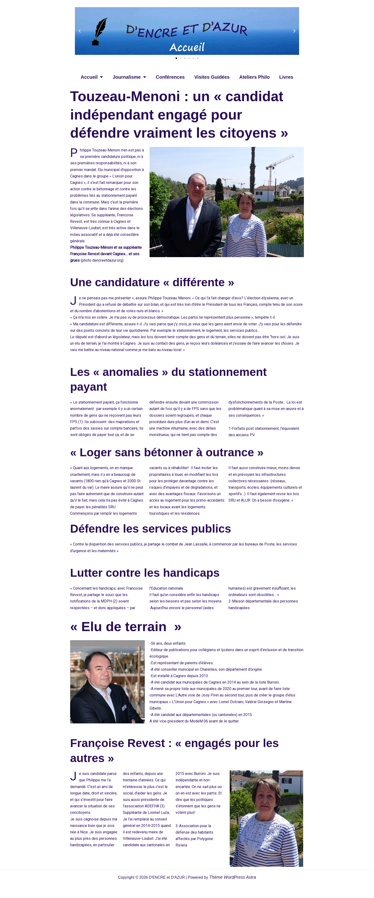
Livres (286, 77)
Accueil (92, 77)
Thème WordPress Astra (232, 877)
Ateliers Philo (254, 77)
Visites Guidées (212, 77)
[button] (79, 31)
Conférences (170, 77)
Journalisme (129, 77)
